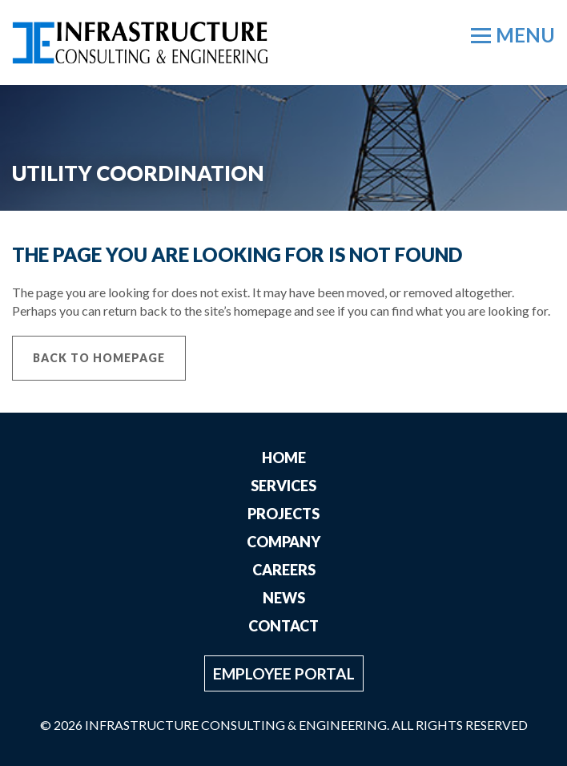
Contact (283, 626)
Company (283, 541)
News (284, 598)
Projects (283, 513)
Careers (284, 570)
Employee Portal (284, 673)
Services (283, 485)
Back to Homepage (99, 358)
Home (284, 457)
